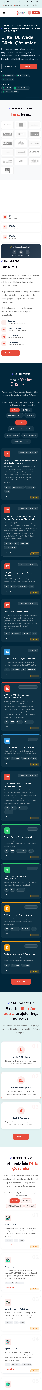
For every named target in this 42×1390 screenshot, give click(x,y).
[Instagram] (38, 5)
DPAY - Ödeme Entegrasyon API (18, 837)
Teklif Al (35, 12)
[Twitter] (33, 5)
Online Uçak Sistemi (10, 92)
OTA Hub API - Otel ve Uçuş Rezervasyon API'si (16, 696)
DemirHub (7, 5)
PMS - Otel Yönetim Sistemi (16, 611)
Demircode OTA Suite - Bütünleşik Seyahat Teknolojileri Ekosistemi (19, 517)
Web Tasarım (8, 75)
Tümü (15, 410)
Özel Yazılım (8, 79)
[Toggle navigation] (4, 12)
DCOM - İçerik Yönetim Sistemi (18, 915)
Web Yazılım (10, 1267)
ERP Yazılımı (12, 435)
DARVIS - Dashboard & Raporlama (19, 954)
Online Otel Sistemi (21, 88)
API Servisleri (30, 435)
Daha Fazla (11, 352)
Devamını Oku (10, 1245)
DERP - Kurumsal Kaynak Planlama (19, 658)
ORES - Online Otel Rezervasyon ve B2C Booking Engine (20, 461)
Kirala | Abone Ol (14, 415)
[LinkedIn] (35, 5)
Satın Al (30, 415)
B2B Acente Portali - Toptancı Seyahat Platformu (17, 785)
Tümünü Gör (21, 981)
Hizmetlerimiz (10, 66)
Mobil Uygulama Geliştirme (17, 1309)
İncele (7, 496)
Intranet (26, 5)
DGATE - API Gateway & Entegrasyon (15, 877)
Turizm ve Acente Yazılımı (21, 429)
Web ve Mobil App (21, 442)
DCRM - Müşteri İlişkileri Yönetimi (19, 747)
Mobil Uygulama (22, 75)
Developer (18, 5)
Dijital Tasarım (11, 1348)
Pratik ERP (7, 88)
